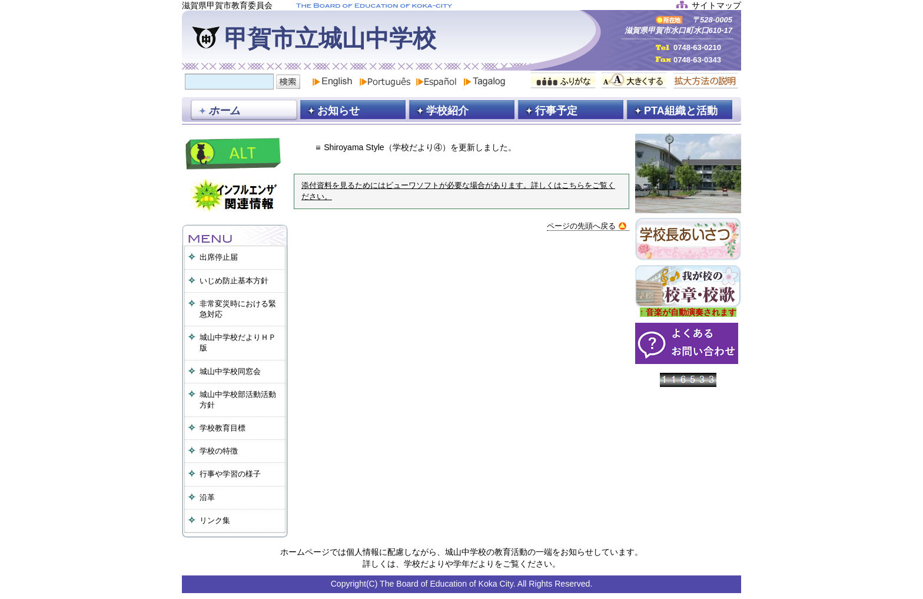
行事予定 (556, 111)
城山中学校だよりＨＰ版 (238, 342)
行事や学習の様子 (230, 473)
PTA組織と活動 (681, 111)
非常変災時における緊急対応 (238, 309)
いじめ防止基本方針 (234, 280)
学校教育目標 (222, 427)
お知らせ (338, 111)
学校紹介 (447, 111)
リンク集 (215, 520)
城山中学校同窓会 (230, 371)
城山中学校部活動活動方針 (238, 399)
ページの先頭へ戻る (586, 225)
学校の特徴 (219, 450)
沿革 (207, 497)
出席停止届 (219, 257)
